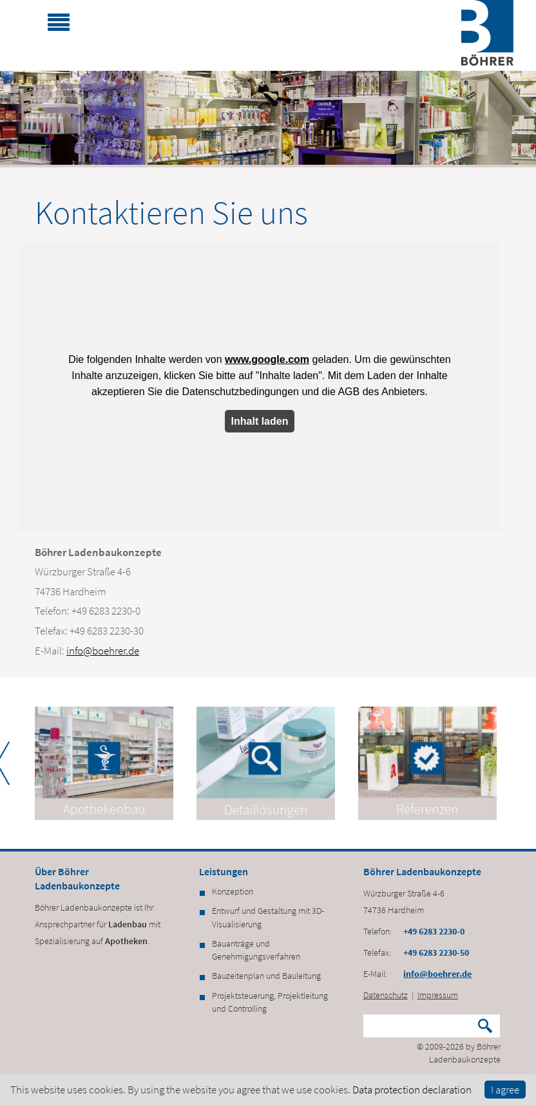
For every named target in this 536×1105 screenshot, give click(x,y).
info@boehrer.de (102, 651)
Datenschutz (385, 995)
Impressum (437, 995)
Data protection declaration (412, 1089)
